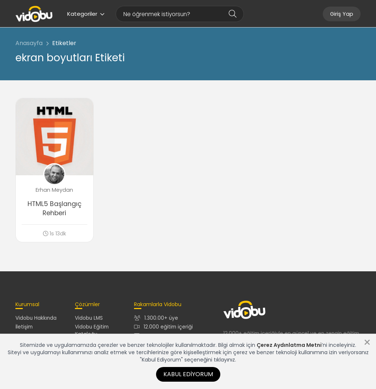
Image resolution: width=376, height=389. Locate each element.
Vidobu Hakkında (36, 318)
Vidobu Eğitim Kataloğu (92, 330)
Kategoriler (86, 14)
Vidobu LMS (89, 318)
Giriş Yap (341, 14)
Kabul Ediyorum (188, 374)
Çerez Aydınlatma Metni (289, 345)
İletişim (24, 326)
